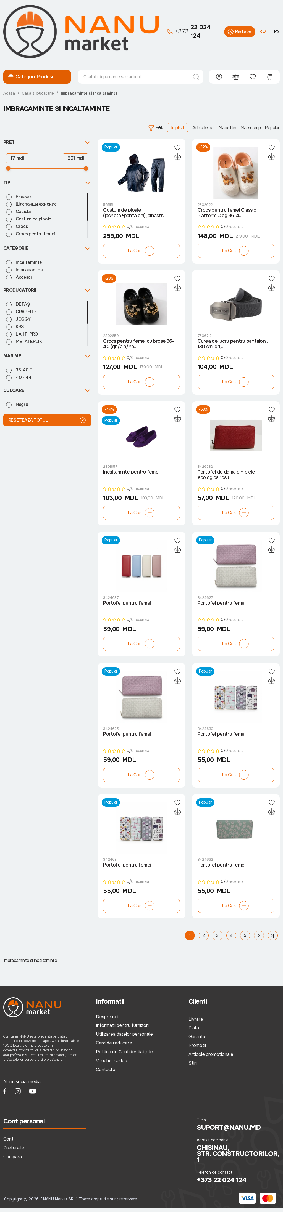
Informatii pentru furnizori (122, 1029)
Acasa (9, 93)
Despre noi (107, 1021)
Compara (12, 1160)
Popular (272, 128)
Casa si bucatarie (38, 93)
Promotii (197, 1049)
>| (272, 939)
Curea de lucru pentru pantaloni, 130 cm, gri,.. (233, 345)
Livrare (195, 1023)
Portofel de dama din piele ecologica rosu (226, 477)
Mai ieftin (227, 128)
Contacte (105, 1073)
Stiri (192, 1067)
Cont (8, 1143)
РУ (277, 31)
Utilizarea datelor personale (124, 1038)
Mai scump (250, 128)
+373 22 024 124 (221, 1184)
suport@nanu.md (229, 1131)
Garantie (197, 1041)
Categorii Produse (31, 76)
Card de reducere (114, 1047)
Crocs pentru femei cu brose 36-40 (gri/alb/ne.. (138, 345)
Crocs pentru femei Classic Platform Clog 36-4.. (227, 213)
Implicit (177, 128)
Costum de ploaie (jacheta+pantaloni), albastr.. (133, 213)
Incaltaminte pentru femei (131, 474)
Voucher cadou (111, 1064)
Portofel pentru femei (127, 606)
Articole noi (203, 128)
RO (262, 31)
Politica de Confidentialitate (124, 1056)
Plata (193, 1032)
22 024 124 (189, 31)
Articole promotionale (210, 1058)
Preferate (13, 1152)
